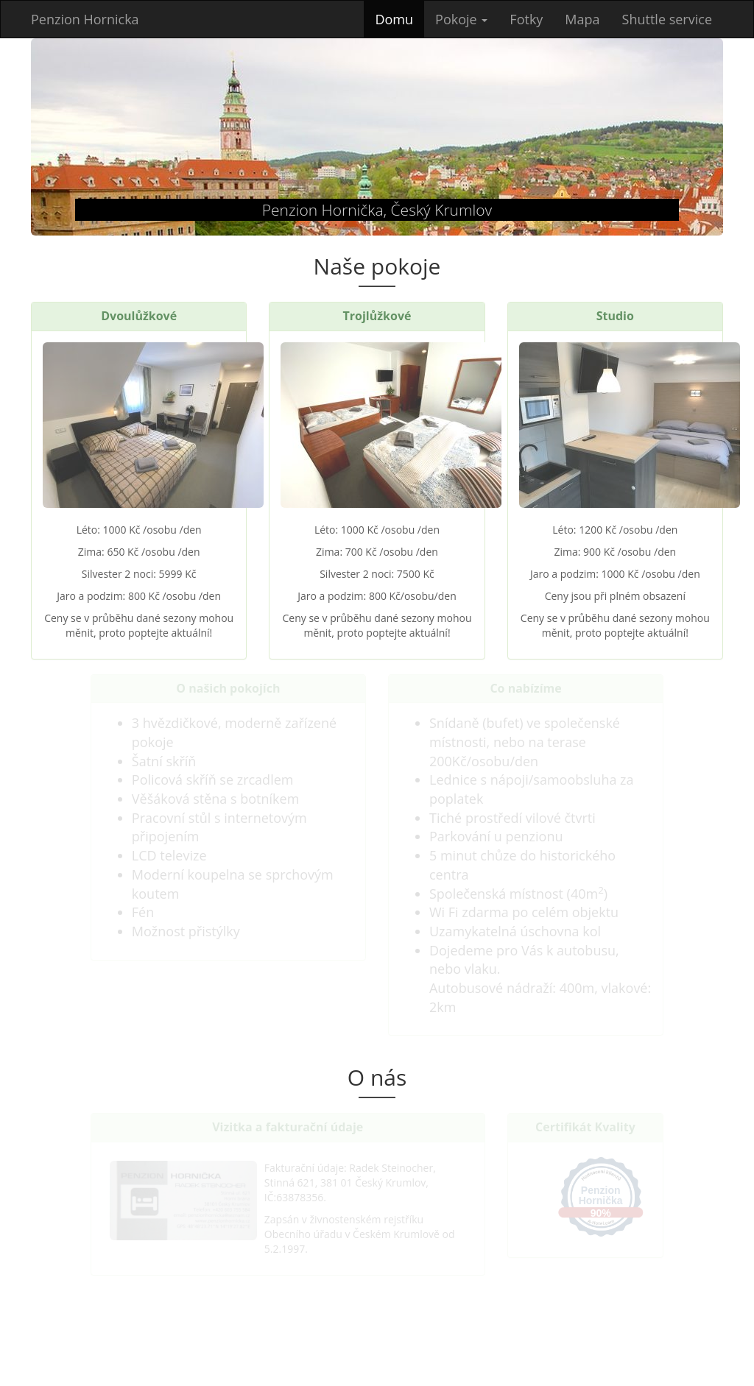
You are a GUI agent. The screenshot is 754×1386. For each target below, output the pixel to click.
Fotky (526, 19)
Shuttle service (667, 19)
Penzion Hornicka (85, 19)
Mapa (582, 19)
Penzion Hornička (601, 1195)
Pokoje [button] (461, 19)
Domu (399, 19)
